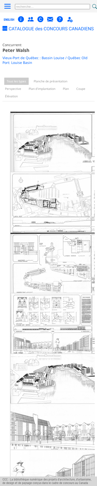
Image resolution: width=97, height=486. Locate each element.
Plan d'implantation (42, 89)
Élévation (11, 96)
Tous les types (16, 81)
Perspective (13, 89)
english (9, 19)
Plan (66, 89)
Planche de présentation (50, 81)
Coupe (80, 89)
